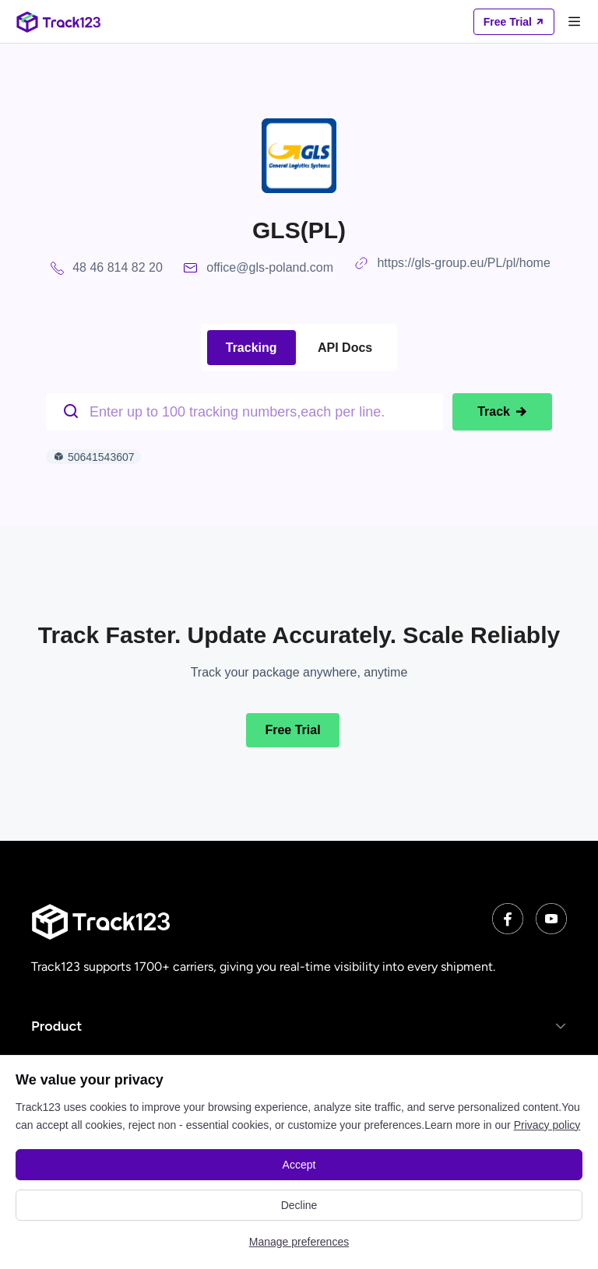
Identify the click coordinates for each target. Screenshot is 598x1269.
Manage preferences (299, 1242)
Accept (299, 1164)
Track (502, 411)
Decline (299, 1205)
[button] (299, 1025)
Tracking (251, 347)
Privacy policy (547, 1125)
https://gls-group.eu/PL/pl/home (463, 262)
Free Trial (292, 729)
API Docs (345, 347)
